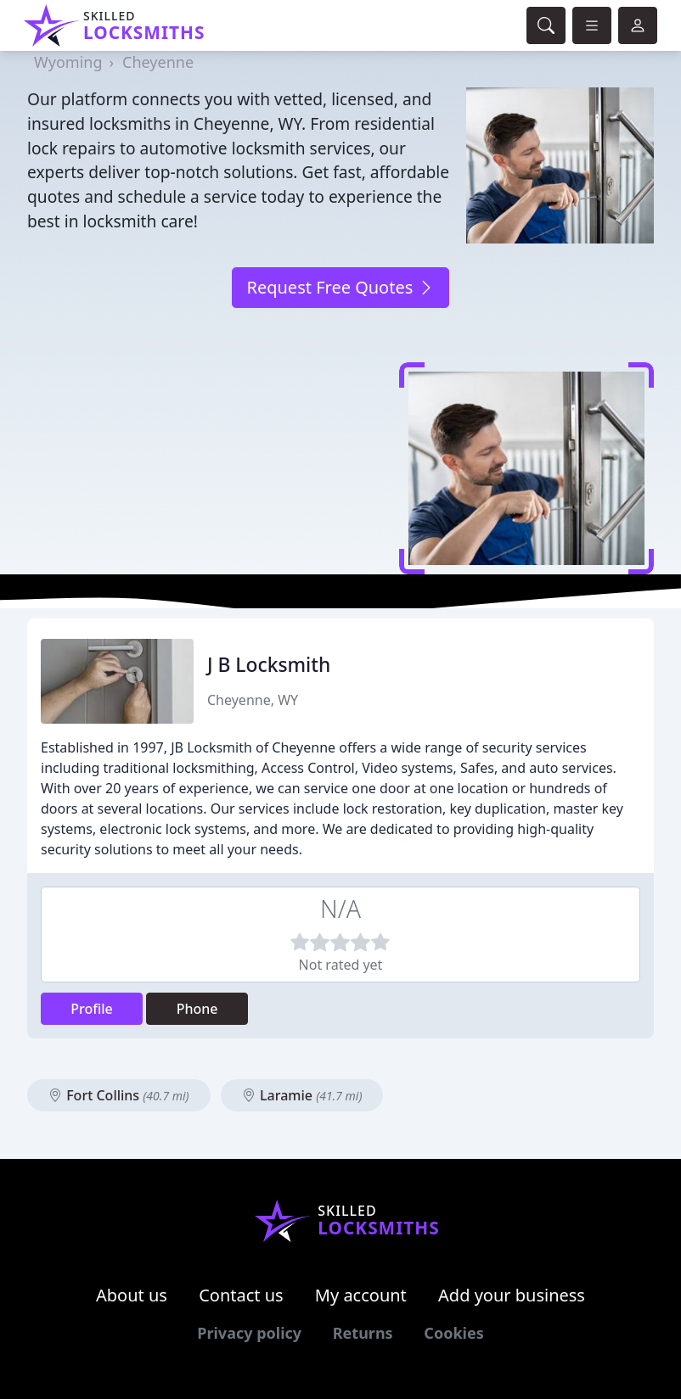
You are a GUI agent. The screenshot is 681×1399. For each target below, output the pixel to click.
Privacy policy (249, 1333)
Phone (197, 1008)
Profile (91, 1008)
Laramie (302, 1095)
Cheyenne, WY (252, 700)
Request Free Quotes (340, 287)
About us (131, 1295)
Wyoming (68, 62)
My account (361, 1295)
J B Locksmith (268, 665)
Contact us (241, 1295)
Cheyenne (158, 62)
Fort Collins (118, 1095)
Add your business (511, 1295)
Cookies (453, 1333)
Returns (363, 1333)
